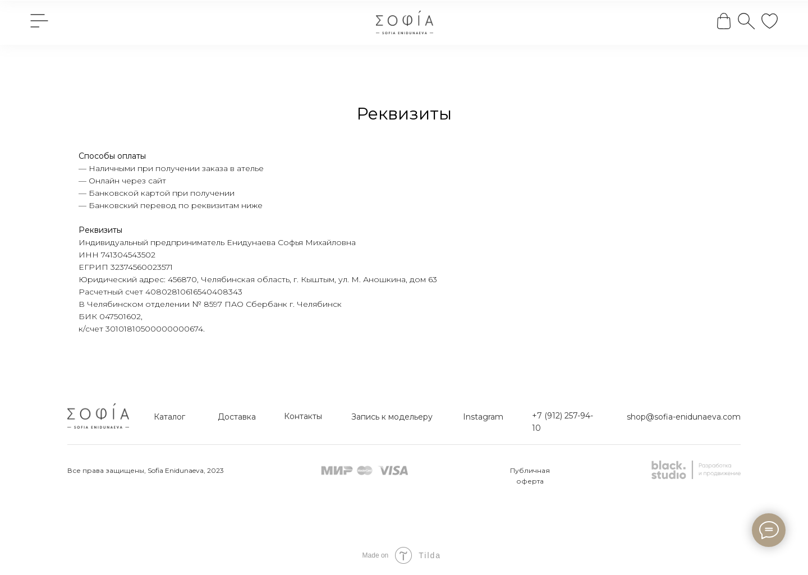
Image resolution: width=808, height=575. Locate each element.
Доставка (237, 417)
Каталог (169, 417)
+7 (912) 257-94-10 (562, 422)
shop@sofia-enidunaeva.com (684, 417)
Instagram (483, 417)
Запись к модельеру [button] (392, 417)
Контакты (303, 416)
